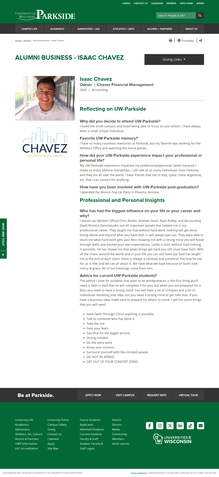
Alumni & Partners (27, 439)
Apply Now (186, 3)
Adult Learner (121, 444)
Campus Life (29, 28)
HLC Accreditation (26, 448)
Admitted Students (92, 429)
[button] (186, 40)
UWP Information (26, 444)
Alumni (27, 40)
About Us (191, 28)
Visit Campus (125, 395)
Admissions (22, 429)
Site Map (53, 448)
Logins (126, 3)
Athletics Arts (123, 28)
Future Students (90, 420)
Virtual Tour (188, 395)
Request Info (156, 395)
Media (116, 429)
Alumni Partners (159, 28)
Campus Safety (57, 425)
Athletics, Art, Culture (28, 434)
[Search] (176, 15)
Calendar (157, 3)
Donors (117, 425)
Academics (57, 28)
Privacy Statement (139, 473)
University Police (58, 420)
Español (171, 3)
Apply (51, 444)
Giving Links (173, 59)
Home (18, 40)
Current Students (91, 434)
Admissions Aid (88, 28)
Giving (200, 3)
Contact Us (141, 3)
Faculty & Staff (89, 439)
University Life (24, 420)
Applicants (86, 425)
